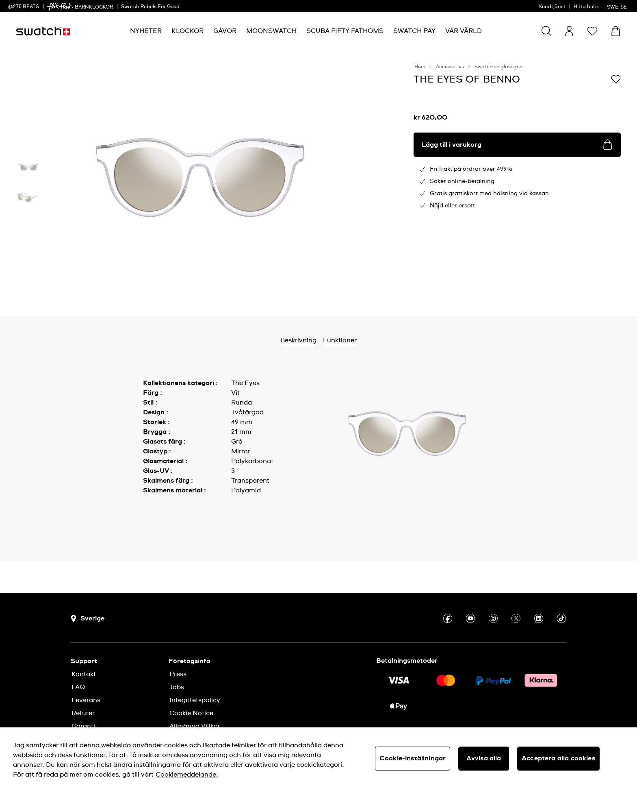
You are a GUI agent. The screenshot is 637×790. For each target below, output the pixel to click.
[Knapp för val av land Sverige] (87, 618)
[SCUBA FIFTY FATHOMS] (345, 31)
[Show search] (546, 31)
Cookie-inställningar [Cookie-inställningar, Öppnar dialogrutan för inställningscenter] (412, 758)
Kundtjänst (552, 6)
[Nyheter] (146, 31)
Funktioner (340, 340)
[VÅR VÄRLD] (463, 31)
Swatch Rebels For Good (150, 6)
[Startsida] (43, 31)
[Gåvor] (224, 31)
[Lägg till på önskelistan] (616, 79)
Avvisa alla (483, 758)
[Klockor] (187, 31)
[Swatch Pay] (414, 31)
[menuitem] (146, 31)
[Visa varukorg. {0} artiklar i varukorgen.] (616, 31)
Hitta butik (586, 6)
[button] (592, 31)
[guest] (569, 31)
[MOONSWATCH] (271, 31)
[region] (318, 758)
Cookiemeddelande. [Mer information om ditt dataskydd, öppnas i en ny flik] (187, 774)
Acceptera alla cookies (558, 758)
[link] (59, 7)
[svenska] (618, 6)
